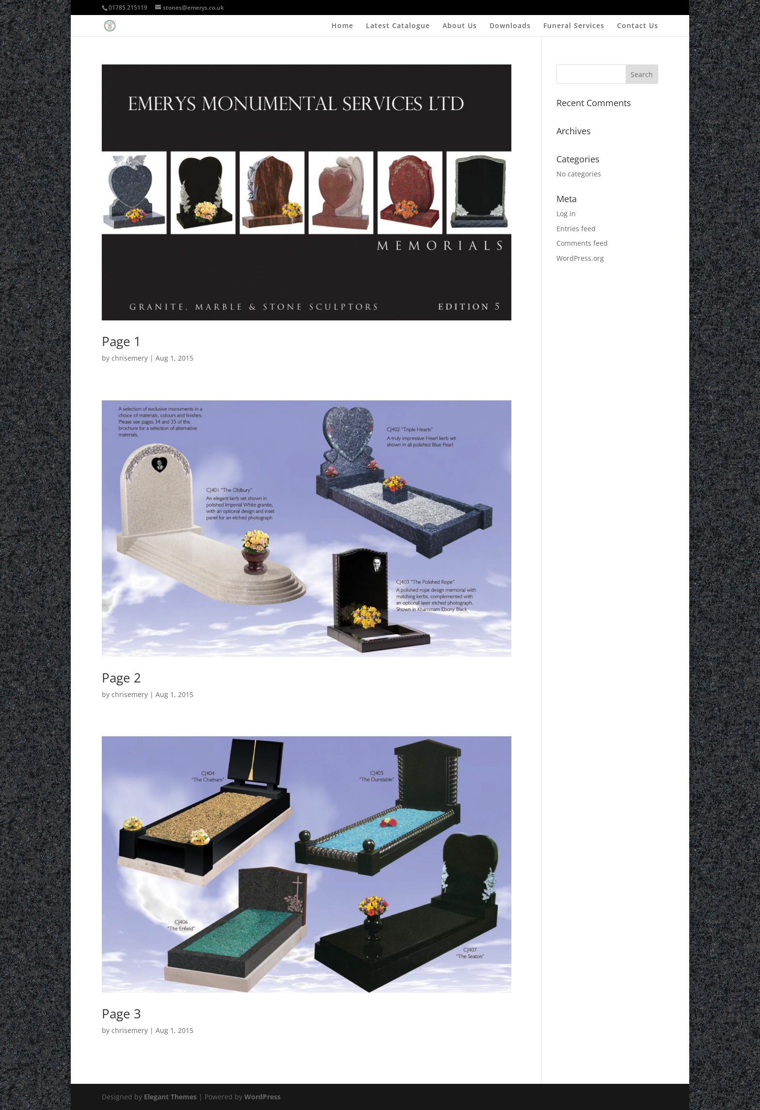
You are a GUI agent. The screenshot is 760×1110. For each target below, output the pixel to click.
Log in (566, 213)
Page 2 (121, 677)
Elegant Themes (170, 1096)
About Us (460, 26)
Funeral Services (573, 26)
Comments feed (582, 243)
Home (342, 26)
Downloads (510, 26)
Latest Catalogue (398, 26)
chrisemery (129, 358)
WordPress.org (580, 258)
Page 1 (121, 341)
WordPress (262, 1096)
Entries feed (576, 228)
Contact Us (637, 26)
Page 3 (121, 1013)
